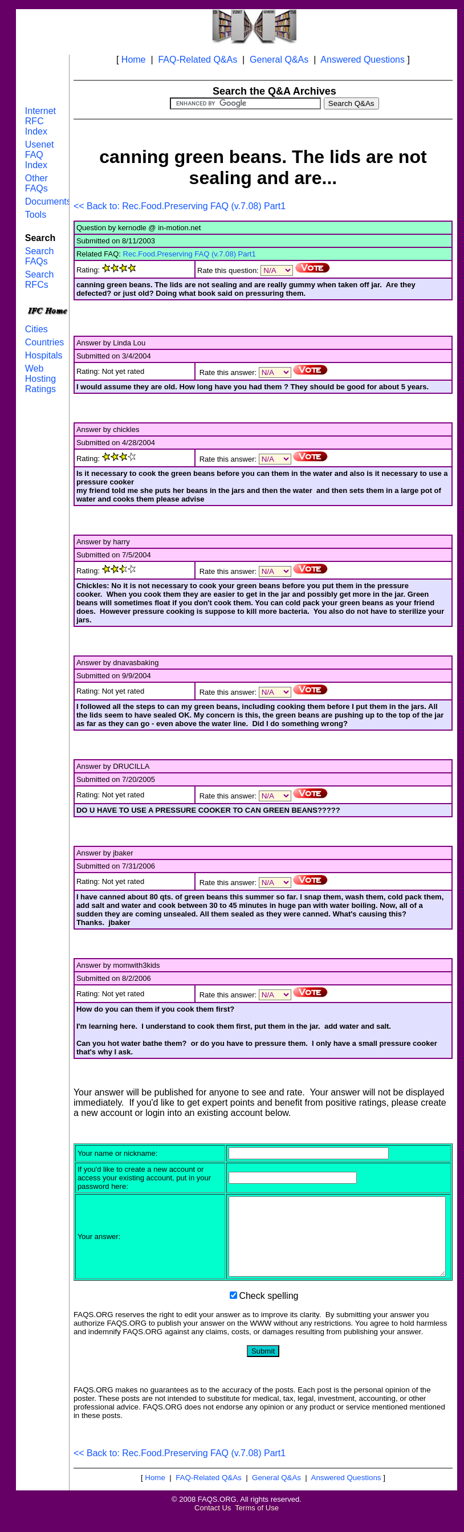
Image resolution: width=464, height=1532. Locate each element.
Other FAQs (36, 183)
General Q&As (279, 59)
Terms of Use (257, 1523)
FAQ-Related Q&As (197, 59)
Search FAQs (39, 256)
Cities (36, 329)
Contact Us (212, 1523)
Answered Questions (362, 59)
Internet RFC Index (40, 121)
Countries (44, 342)
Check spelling (268, 1311)
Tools (35, 214)
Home (133, 59)
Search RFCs (39, 280)
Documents (48, 201)
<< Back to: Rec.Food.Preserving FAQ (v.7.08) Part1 (180, 206)
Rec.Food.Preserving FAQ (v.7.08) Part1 (189, 254)
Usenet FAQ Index (39, 155)
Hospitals (44, 355)
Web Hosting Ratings (40, 379)
